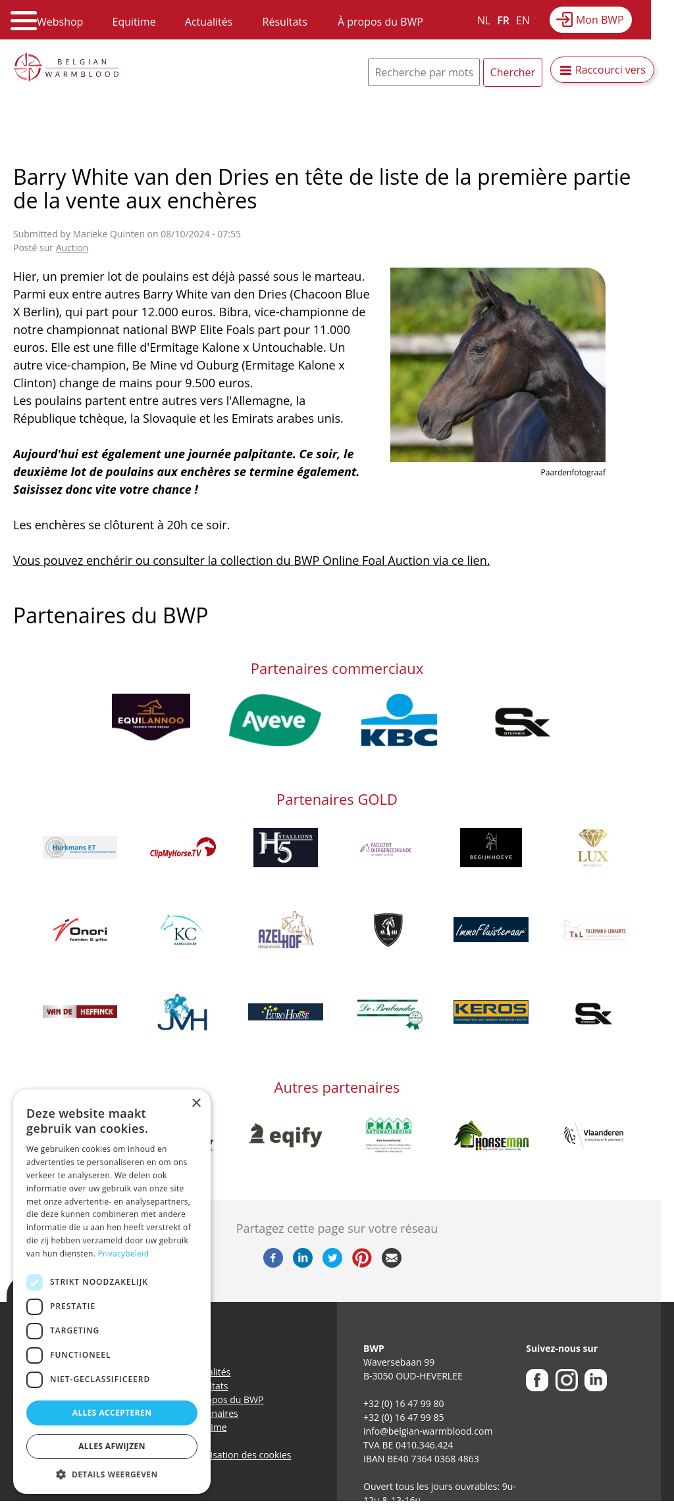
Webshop (60, 21)
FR (503, 20)
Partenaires (213, 1413)
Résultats (285, 21)
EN (523, 20)
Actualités (209, 21)
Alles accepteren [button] (112, 1412)
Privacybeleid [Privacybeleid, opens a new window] (123, 1253)
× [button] (196, 1104)
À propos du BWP (380, 21)
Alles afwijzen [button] (111, 1446)
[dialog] (112, 1291)
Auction (72, 247)
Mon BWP (600, 19)
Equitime (134, 21)
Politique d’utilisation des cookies (220, 1454)
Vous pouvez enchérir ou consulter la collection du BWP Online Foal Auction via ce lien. (251, 560)
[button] (111, 1474)
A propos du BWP (226, 1399)
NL (483, 20)
